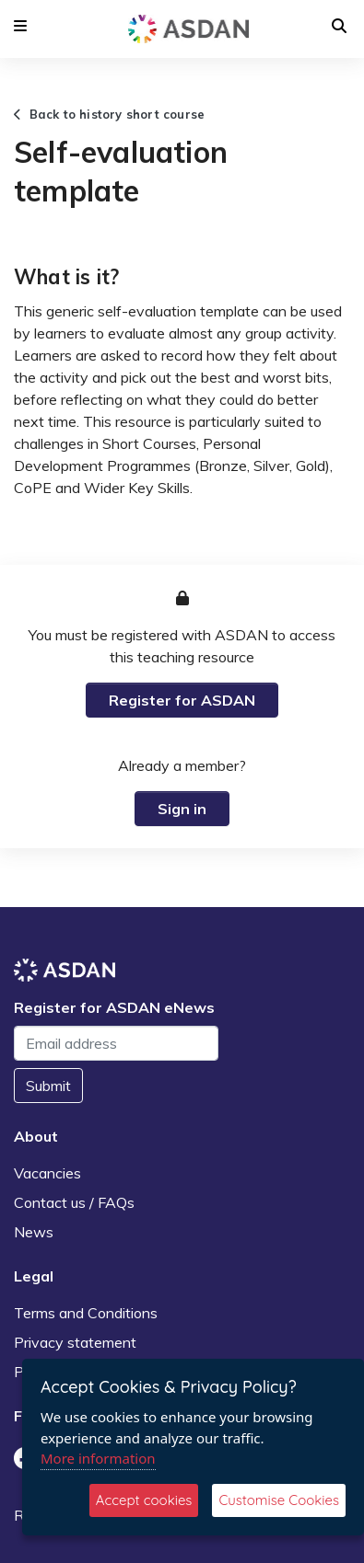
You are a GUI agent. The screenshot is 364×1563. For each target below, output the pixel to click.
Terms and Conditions (86, 1313)
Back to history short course (109, 114)
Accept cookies (144, 1500)
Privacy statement (75, 1342)
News (33, 1232)
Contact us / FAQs (74, 1202)
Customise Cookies (278, 1500)
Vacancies (47, 1173)
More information (98, 1458)
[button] (20, 25)
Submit (48, 1085)
